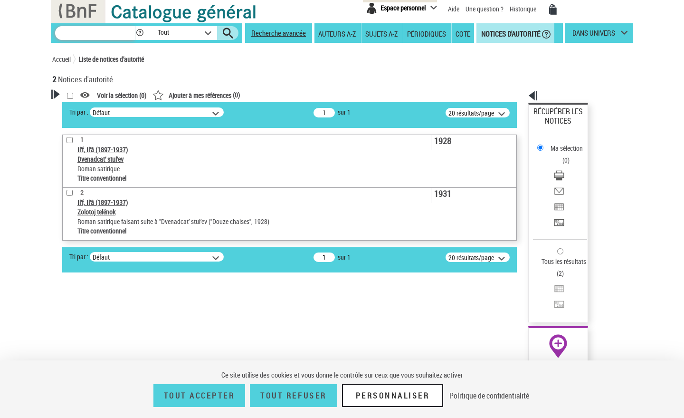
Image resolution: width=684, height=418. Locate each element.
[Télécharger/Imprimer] (571, 143)
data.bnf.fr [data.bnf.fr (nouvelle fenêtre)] (527, 291)
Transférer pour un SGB (565, 177)
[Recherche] (95, 33)
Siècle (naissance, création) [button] (102, 337)
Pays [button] (69, 322)
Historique (524, 8)
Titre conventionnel (96, 259)
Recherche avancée (278, 33)
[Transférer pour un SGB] (571, 177)
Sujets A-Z (381, 33)
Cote (463, 33)
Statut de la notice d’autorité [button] (103, 274)
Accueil (61, 59)
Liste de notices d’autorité (111, 59)
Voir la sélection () (243, 95)
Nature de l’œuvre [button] (88, 290)
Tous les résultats (557, 203)
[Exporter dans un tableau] (571, 166)
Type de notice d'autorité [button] (98, 230)
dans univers (593, 35)
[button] (139, 33)
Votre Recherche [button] (91, 110)
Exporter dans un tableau (568, 165)
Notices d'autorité (510, 33)
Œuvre (74, 245)
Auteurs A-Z (337, 33)
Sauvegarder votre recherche (111, 195)
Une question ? (485, 8)
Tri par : (200, 112)
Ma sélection (551, 126)
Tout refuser (293, 395)
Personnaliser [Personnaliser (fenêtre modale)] (393, 395)
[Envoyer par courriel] (571, 154)
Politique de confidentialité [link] (489, 395)
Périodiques (426, 33)
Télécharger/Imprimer (563, 142)
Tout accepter (199, 395)
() (318, 94)
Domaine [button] (75, 353)
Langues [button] (74, 306)
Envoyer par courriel (561, 154)
